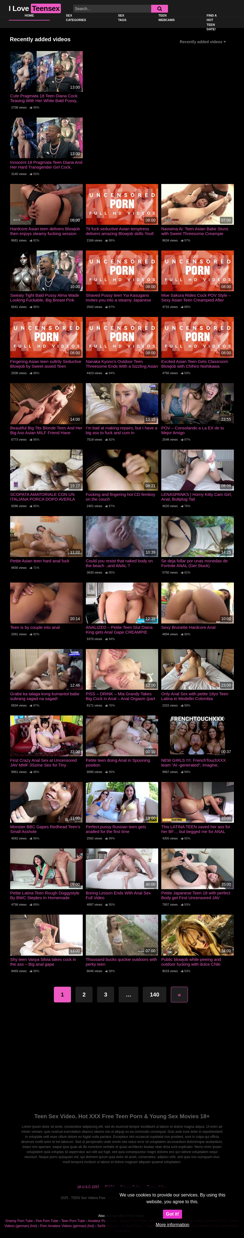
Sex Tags (122, 18)
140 (154, 994)
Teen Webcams (166, 18)
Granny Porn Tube (19, 1221)
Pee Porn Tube (47, 1221)
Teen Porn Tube (73, 1221)
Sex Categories (76, 18)
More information (172, 1224)
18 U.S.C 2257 (88, 1187)
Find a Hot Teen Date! (212, 22)
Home (29, 15)
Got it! (172, 1214)
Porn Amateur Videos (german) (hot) (67, 1226)
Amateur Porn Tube (102, 1221)
